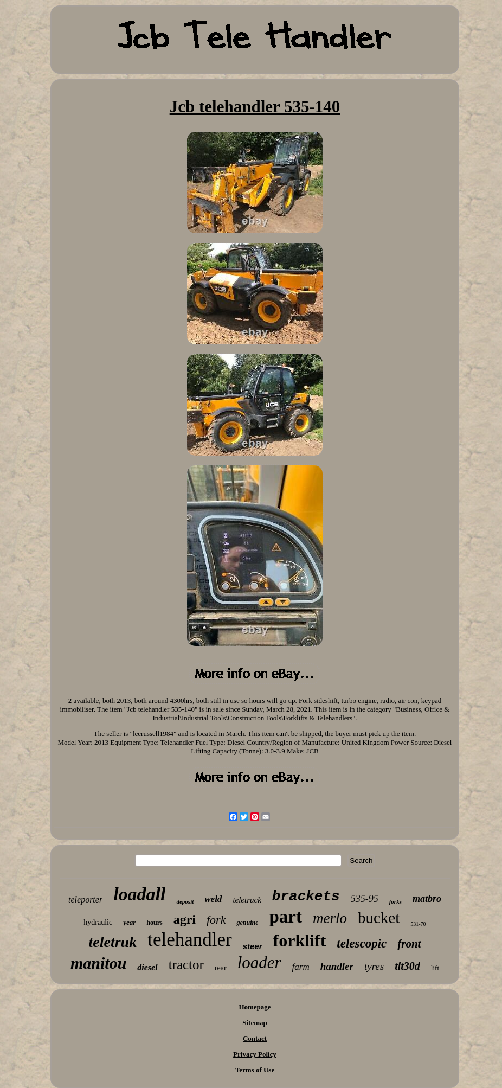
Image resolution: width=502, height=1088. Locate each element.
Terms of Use (254, 1070)
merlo (330, 918)
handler (336, 966)
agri (184, 919)
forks (395, 901)
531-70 (418, 924)
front (409, 943)
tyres (374, 966)
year (129, 922)
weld (213, 899)
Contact (255, 1038)
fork (216, 919)
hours (154, 922)
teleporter (85, 899)
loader (259, 962)
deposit (185, 901)
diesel (147, 967)
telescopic (362, 943)
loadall (139, 894)
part (285, 916)
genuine (247, 922)
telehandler (189, 939)
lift (435, 968)
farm (301, 967)
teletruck (247, 899)
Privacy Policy (254, 1054)
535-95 (364, 898)
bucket (379, 917)
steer (252, 946)
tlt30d (407, 966)
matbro (427, 898)
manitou (98, 963)
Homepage (255, 1007)
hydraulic (97, 922)
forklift (299, 940)
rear (221, 968)
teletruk (113, 941)
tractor (186, 964)
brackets (306, 896)
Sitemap (254, 1023)
